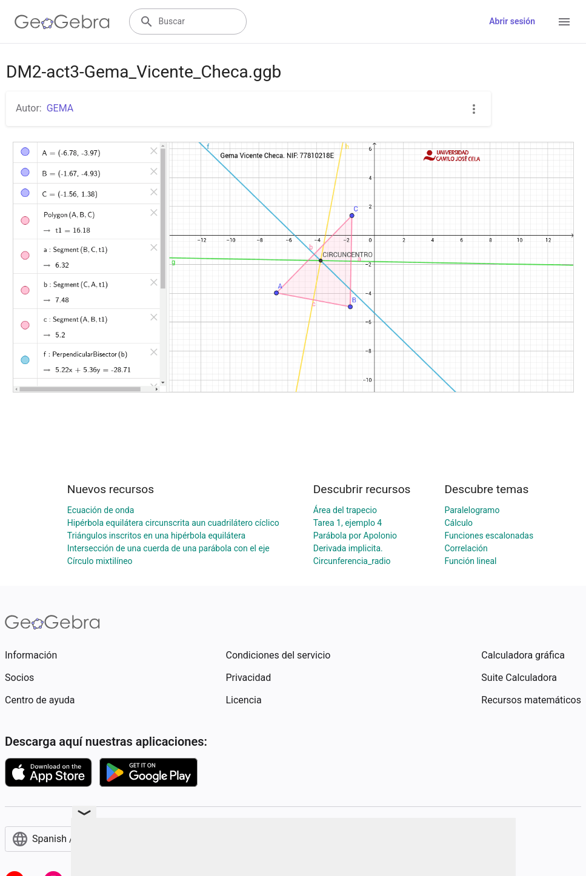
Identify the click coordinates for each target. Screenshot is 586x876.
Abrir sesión (512, 21)
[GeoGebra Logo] (62, 22)
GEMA (60, 108)
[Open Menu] (564, 22)
